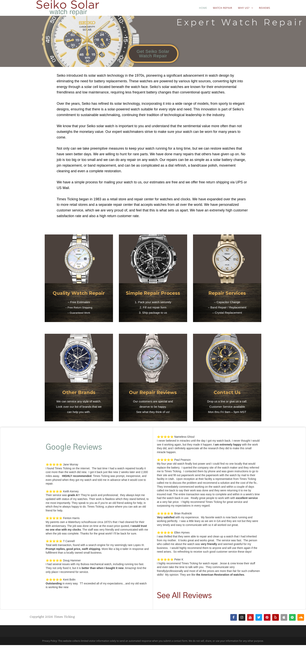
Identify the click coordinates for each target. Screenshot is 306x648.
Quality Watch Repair (78, 295)
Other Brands (79, 395)
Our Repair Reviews (153, 395)
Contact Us (227, 395)
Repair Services (227, 295)
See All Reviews (184, 599)
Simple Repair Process (153, 295)
